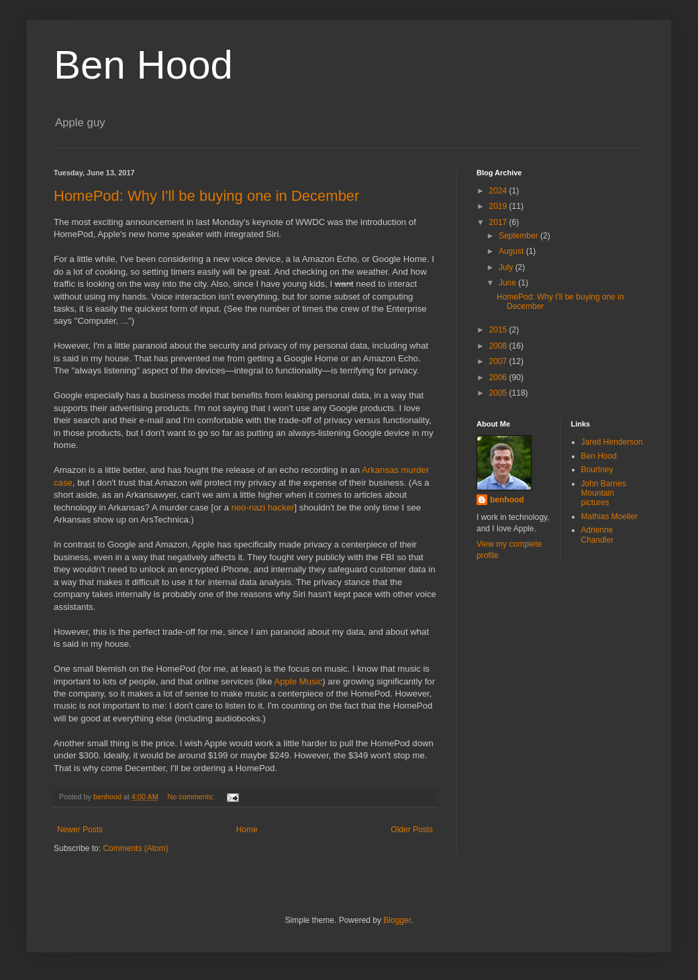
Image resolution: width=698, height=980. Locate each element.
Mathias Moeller (609, 516)
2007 (499, 361)
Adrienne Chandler (597, 534)
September (519, 235)
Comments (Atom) (135, 848)
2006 (499, 377)
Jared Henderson (612, 442)
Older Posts (412, 829)
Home (247, 829)
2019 (499, 206)
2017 (499, 222)
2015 (499, 330)
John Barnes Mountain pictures (603, 493)
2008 (499, 346)
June (508, 282)
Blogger (397, 920)
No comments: (192, 797)
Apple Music (298, 681)
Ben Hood (143, 64)
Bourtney (597, 469)
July (507, 267)
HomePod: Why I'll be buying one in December (206, 195)
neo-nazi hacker (263, 507)
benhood (507, 499)
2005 (499, 393)
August (512, 251)
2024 (499, 190)
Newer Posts (80, 829)
